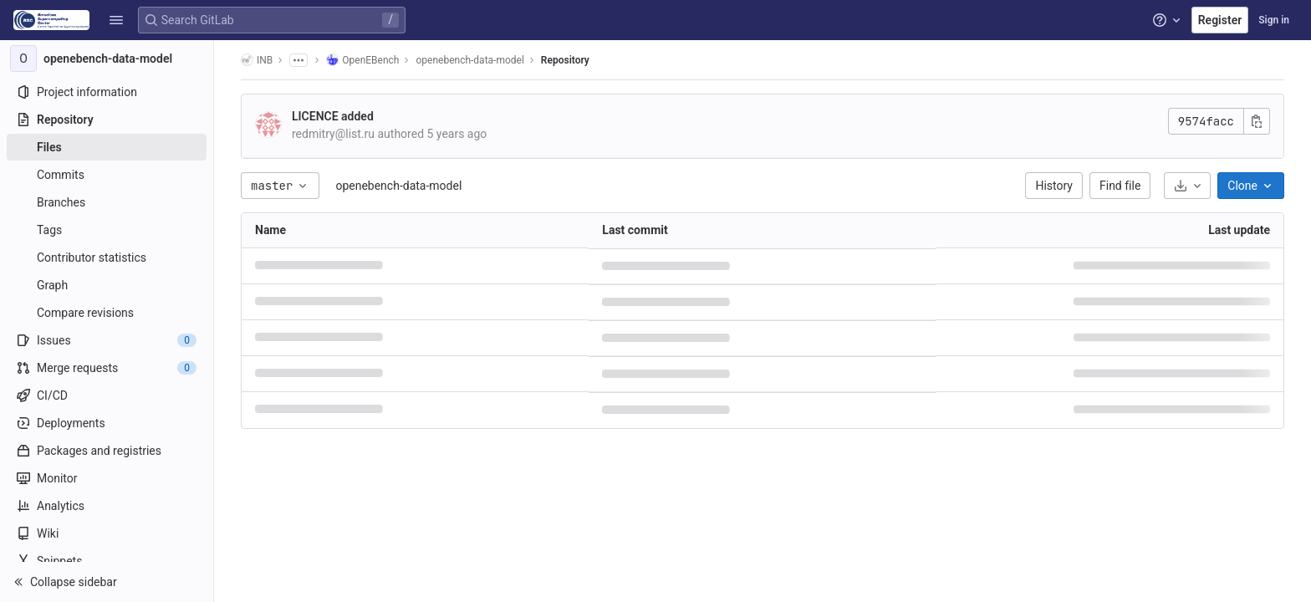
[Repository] (107, 119)
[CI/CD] (107, 395)
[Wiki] (107, 533)
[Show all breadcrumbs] (298, 60)
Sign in (1273, 20)
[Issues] (107, 340)
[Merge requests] (107, 368)
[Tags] (107, 230)
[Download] (1187, 185)
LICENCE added (333, 116)
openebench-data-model (398, 185)
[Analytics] (107, 505)
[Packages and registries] (107, 450)
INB (257, 60)
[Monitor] (107, 478)
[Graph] (107, 285)
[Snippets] (107, 561)
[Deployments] (107, 423)
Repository (565, 60)
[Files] (107, 147)
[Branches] (107, 202)
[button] (116, 20)
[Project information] (107, 92)
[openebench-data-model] (107, 58)
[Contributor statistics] (107, 257)
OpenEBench (362, 60)
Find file (1119, 185)
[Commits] (107, 174)
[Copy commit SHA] (1256, 121)
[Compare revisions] (107, 312)
